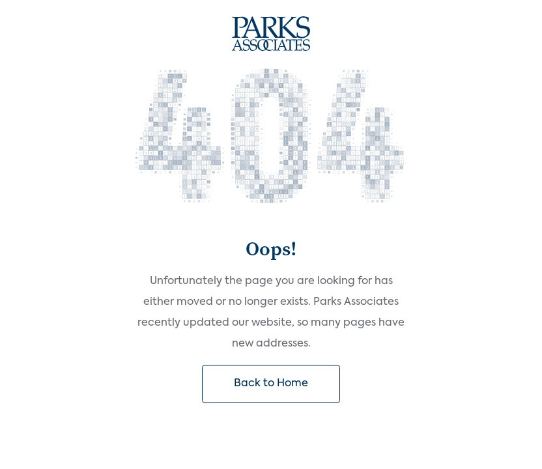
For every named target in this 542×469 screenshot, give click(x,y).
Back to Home (271, 383)
